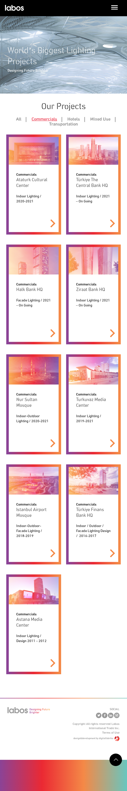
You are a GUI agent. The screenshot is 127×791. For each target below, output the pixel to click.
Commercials (44, 119)
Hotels (73, 119)
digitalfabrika (106, 738)
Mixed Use (100, 119)
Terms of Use (110, 733)
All (18, 119)
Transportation (63, 124)
